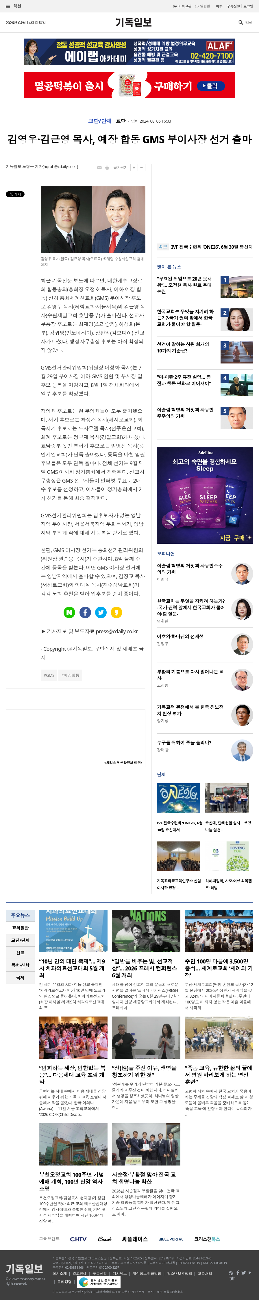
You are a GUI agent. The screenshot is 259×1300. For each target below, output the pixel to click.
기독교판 (184, 6)
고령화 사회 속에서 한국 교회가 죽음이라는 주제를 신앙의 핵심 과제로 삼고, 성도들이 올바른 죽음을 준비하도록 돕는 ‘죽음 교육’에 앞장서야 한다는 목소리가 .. (219, 1102)
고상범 (163, 685)
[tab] (20, 928)
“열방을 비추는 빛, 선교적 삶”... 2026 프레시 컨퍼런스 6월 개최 (144, 968)
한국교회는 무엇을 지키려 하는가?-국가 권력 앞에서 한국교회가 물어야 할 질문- (185, 318)
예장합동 (71, 675)
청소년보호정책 (179, 1273)
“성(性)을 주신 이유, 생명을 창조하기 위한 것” (144, 1071)
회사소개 (59, 1273)
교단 (120, 121)
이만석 (163, 579)
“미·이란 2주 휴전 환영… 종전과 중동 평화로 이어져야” (184, 380)
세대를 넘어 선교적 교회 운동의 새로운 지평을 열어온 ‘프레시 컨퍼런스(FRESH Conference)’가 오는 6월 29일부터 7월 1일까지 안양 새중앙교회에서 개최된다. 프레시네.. (146, 996)
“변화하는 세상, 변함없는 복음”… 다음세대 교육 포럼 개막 (72, 1075)
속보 (162, 247)
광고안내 (80, 1273)
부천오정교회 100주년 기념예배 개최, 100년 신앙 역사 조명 (71, 1181)
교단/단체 (100, 121)
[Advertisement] (205, 200)
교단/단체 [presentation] (20, 940)
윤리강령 (64, 1281)
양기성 (163, 720)
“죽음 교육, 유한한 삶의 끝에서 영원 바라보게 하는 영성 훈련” (218, 1075)
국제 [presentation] (20, 978)
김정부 (163, 643)
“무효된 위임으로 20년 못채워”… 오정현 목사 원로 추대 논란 (184, 285)
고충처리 (205, 1273)
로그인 (248, 6)
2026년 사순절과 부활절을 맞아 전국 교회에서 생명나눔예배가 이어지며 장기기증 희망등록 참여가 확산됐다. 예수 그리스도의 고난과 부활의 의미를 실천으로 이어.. (146, 1202)
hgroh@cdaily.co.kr (60, 166)
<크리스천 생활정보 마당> (123, 762)
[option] (181, 809)
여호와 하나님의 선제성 (180, 636)
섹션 (13, 6)
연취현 (163, 621)
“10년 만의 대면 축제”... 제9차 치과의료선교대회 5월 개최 (72, 968)
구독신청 (233, 6)
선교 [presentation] (20, 953)
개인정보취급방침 (146, 1273)
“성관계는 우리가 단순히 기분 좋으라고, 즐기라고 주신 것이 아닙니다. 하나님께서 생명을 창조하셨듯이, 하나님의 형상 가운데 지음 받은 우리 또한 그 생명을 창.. (146, 1095)
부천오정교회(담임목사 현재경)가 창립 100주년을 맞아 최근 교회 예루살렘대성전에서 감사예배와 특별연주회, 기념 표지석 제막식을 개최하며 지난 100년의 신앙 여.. (73, 1209)
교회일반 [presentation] (20, 928)
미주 (219, 6)
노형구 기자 (32, 166)
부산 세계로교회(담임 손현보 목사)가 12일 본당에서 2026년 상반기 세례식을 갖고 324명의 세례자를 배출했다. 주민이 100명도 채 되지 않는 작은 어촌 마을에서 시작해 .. (219, 996)
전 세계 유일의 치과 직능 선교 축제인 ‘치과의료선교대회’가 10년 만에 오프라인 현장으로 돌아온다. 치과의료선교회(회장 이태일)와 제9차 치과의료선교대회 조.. (72, 996)
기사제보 (119, 1273)
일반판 (205, 6)
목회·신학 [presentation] (20, 965)
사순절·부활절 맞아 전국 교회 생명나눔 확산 (144, 1178)
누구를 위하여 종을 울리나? (184, 742)
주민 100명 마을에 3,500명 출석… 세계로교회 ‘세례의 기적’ (219, 968)
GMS (50, 675)
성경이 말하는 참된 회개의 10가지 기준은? (183, 347)
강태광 (163, 749)
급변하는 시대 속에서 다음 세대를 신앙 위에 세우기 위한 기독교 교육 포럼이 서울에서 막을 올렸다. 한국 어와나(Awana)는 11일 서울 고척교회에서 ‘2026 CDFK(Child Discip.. (73, 1102)
